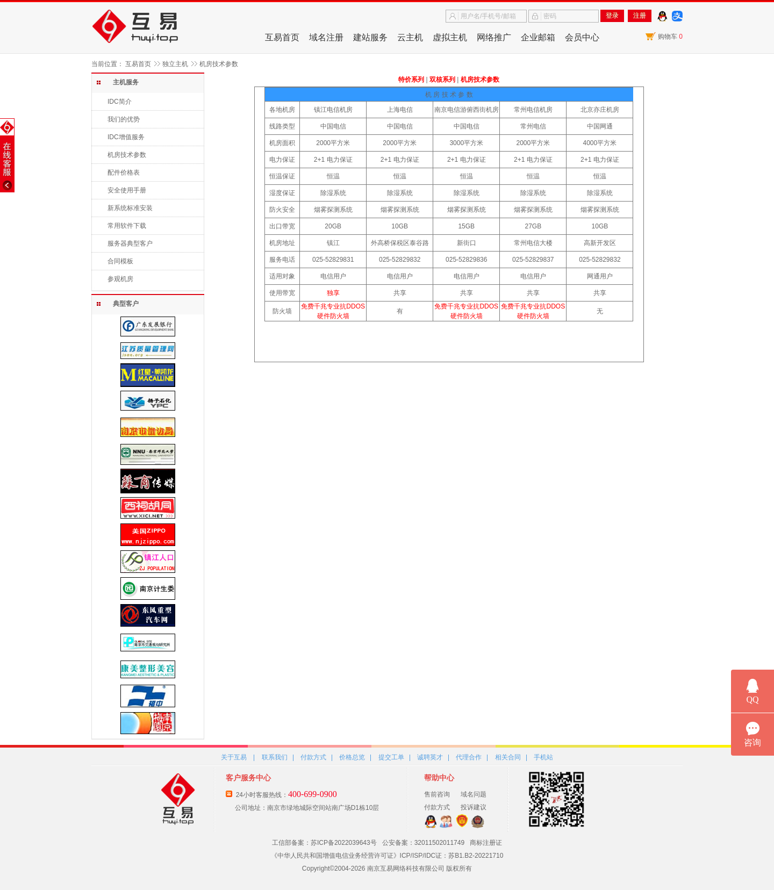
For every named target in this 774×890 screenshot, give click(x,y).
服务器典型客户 (130, 243)
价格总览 (352, 757)
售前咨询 (437, 794)
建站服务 (370, 37)
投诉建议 (473, 807)
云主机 (410, 37)
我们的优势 (124, 119)
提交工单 (391, 757)
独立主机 (175, 64)
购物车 (670, 36)
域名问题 (473, 794)
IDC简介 (120, 101)
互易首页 (282, 37)
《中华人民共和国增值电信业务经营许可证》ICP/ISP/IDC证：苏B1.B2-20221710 (387, 855)
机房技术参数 (127, 155)
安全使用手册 (127, 190)
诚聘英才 (430, 757)
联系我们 (275, 757)
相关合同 (508, 757)
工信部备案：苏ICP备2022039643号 (324, 842)
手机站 (543, 757)
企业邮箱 (538, 37)
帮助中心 (439, 777)
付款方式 (313, 757)
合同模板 (120, 261)
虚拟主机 (450, 37)
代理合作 (469, 757)
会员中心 (582, 37)
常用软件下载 (127, 225)
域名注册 (326, 37)
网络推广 (494, 37)
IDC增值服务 (126, 137)
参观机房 (120, 279)
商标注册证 (486, 842)
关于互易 (234, 757)
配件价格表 (124, 172)
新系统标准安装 (130, 208)
